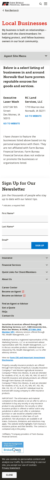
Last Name (8, 226)
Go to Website (11, 123)
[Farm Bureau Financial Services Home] (15, 4)
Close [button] (9, 474)
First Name (8, 213)
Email (5, 239)
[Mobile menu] (45, 3)
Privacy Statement (11, 467)
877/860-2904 (34, 329)
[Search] (40, 3)
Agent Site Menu (15, 56)
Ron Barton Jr (12, 10)
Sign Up (39, 245)
